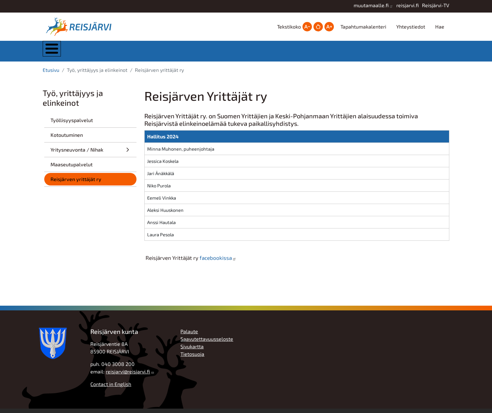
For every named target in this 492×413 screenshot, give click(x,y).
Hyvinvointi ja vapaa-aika (302, 53)
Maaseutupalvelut (72, 169)
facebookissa (216, 262)
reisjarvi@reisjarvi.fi (128, 376)
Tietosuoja (192, 358)
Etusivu (51, 74)
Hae (439, 27)
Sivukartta (192, 351)
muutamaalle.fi (371, 5)
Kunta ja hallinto (112, 53)
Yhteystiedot (410, 27)
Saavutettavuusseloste (206, 343)
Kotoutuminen (67, 139)
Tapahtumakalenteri (363, 27)
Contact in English (110, 388)
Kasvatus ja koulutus (238, 53)
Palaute (189, 336)
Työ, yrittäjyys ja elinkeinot (365, 53)
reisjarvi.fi (407, 5)
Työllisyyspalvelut (72, 124)
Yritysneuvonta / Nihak (77, 154)
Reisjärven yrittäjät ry (76, 183)
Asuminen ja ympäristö (176, 53)
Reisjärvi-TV (435, 5)
